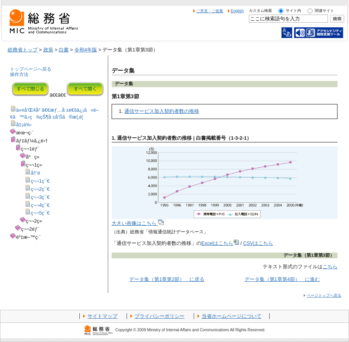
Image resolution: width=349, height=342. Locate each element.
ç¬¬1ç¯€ (40, 181)
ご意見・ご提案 (209, 11)
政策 (48, 50)
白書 (64, 50)
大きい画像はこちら (138, 223)
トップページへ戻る (30, 69)
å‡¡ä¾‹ (24, 124)
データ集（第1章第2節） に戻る (166, 279)
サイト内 (293, 10)
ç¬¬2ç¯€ (40, 189)
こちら (330, 266)
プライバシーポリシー (159, 316)
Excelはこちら (220, 243)
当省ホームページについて (232, 316)
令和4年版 (85, 50)
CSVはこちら (258, 243)
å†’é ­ (36, 173)
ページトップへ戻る (324, 295)
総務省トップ (23, 50)
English (237, 11)
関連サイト (324, 10)
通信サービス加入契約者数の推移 (161, 111)
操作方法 (19, 74)
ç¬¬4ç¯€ (40, 205)
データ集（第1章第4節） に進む (282, 279)
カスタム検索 (260, 10)
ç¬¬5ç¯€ (40, 213)
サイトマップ (102, 316)
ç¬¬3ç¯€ (40, 197)
